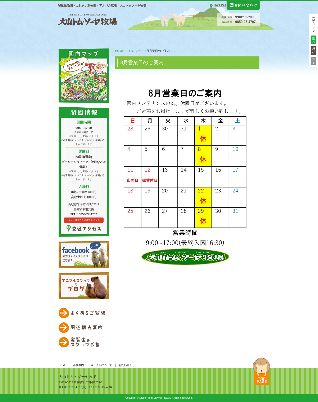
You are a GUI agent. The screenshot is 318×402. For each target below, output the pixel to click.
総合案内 (83, 36)
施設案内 (110, 36)
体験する (192, 36)
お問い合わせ (127, 365)
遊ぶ (164, 36)
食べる (219, 36)
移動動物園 (246, 36)
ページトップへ (261, 371)
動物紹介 (137, 36)
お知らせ (134, 50)
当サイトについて (101, 365)
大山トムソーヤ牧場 (87, 19)
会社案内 (78, 365)
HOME (64, 36)
